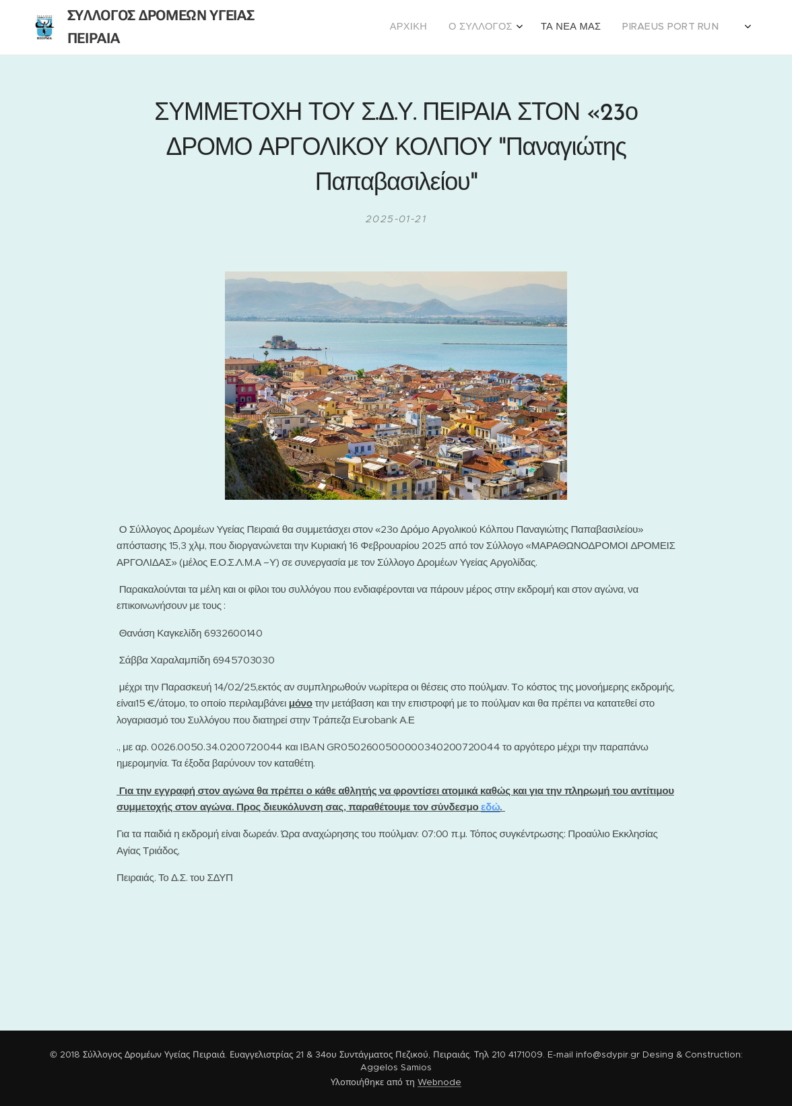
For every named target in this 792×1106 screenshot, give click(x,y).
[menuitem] (651, 27)
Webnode (439, 1082)
